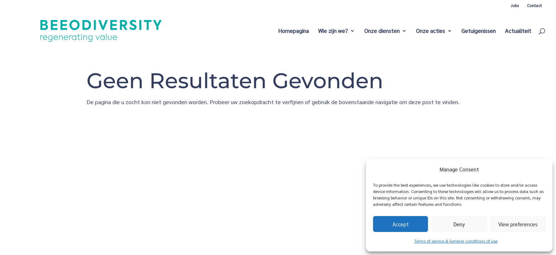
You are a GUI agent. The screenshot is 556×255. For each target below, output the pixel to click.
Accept (401, 224)
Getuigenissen (478, 31)
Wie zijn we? (333, 31)
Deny (459, 224)
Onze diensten (382, 31)
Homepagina (293, 31)
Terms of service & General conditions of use (455, 241)
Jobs (515, 5)
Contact (534, 5)
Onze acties (430, 31)
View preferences (518, 224)
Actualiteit (518, 31)
